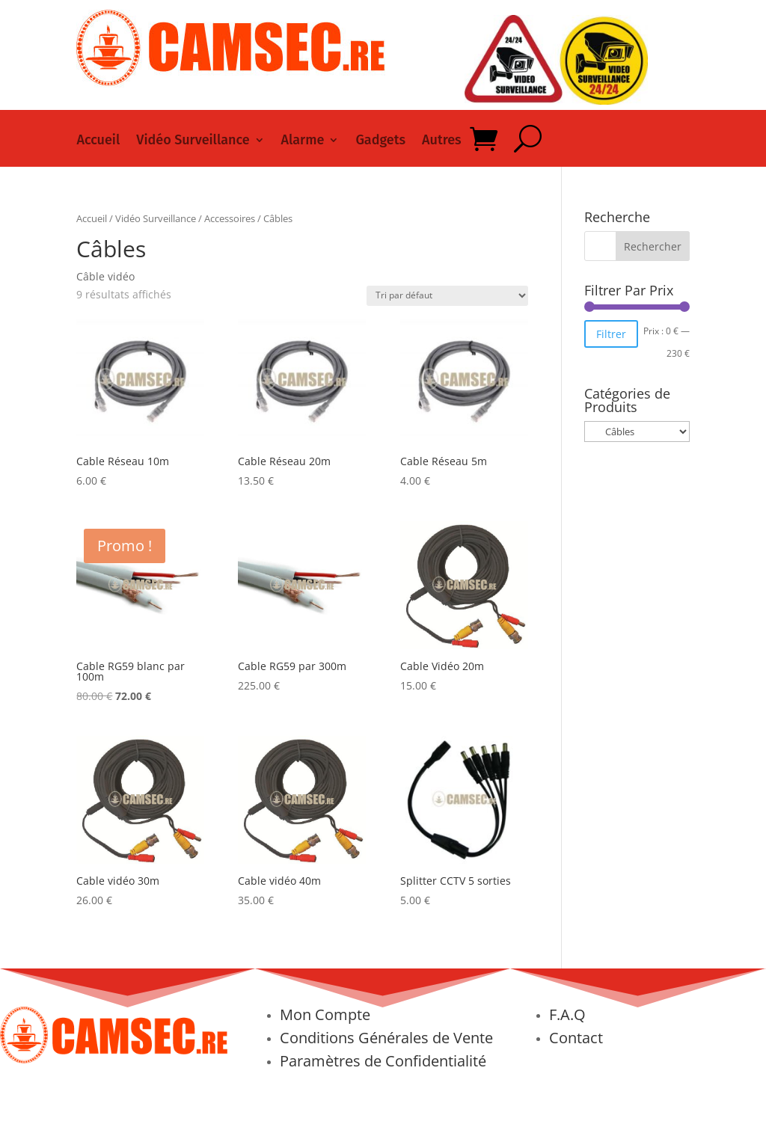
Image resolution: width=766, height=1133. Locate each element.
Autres (442, 141)
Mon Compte (325, 1014)
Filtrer (611, 334)
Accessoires (229, 218)
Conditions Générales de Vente (386, 1038)
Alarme (303, 141)
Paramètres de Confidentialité (383, 1061)
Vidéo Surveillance (192, 141)
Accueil (98, 141)
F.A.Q (567, 1014)
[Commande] (447, 296)
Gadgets (380, 141)
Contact (576, 1038)
